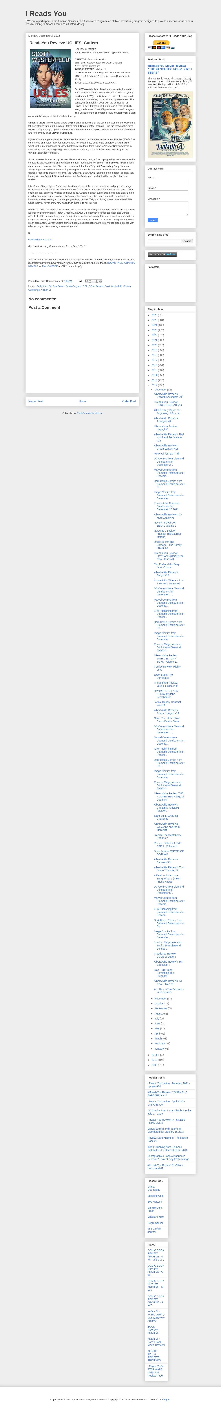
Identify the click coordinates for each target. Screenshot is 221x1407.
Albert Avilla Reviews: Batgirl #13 (166, 574)
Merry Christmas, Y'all (166, 453)
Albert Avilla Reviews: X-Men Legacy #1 (168, 516)
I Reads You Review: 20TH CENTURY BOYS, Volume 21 (166, 658)
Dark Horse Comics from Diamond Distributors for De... (169, 484)
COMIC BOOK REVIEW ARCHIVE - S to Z (156, 1301)
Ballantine (42, 286)
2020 (154, 345)
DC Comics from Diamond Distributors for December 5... (169, 889)
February (160, 1043)
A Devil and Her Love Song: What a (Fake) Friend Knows (167, 878)
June (158, 1023)
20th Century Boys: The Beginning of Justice (167, 412)
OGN (91, 286)
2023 (154, 330)
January (160, 1048)
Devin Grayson (73, 286)
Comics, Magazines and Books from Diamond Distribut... (167, 647)
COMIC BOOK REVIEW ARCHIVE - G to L (156, 1270)
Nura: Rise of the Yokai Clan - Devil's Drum (167, 720)
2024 (154, 324)
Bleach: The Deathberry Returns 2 (167, 837)
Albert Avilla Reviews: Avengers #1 (166, 420)
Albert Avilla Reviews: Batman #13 (166, 861)
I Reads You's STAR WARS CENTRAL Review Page (155, 1371)
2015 (154, 370)
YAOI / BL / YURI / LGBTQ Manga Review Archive (156, 1316)
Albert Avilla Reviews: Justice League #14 (166, 712)
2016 (154, 365)
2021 (154, 340)
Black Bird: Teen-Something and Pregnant (164, 973)
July (157, 1018)
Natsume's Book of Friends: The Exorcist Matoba (167, 533)
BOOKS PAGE (115, 262)
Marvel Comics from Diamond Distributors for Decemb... (169, 472)
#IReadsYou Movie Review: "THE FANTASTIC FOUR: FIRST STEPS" (170, 69)
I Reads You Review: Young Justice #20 (166, 684)
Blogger (166, 1399)
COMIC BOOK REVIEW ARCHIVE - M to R (156, 1285)
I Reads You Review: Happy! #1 (166, 428)
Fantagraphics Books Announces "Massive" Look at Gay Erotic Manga (168, 1158)
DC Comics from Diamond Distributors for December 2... (169, 461)
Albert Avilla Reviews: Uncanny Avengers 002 (168, 395)
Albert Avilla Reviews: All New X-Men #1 (168, 982)
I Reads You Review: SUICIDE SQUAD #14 (168, 404)
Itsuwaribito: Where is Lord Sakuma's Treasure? (169, 582)
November (161, 998)
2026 (154, 315)
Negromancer (155, 1222)
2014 (154, 375)
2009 (154, 1065)
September (161, 1008)
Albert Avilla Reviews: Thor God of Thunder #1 (169, 869)
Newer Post (35, 401)
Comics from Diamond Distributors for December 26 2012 (166, 506)
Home (83, 401)
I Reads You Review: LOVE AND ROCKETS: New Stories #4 (168, 556)
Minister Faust (156, 1216)
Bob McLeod (155, 1201)
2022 (154, 335)
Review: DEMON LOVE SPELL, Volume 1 (167, 845)
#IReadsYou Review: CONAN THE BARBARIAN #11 (167, 1094)
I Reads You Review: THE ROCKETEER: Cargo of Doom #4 (169, 796)
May (157, 1028)
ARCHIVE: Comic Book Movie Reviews (156, 1342)
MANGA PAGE (50, 266)
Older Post (129, 401)
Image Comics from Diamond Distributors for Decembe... (169, 495)
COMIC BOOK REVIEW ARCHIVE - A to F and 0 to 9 (156, 1255)
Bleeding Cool (156, 1195)
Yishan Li (46, 289)
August (159, 1013)
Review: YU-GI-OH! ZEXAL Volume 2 (165, 524)
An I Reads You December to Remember (169, 991)
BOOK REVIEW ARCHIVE (153, 1329)
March (158, 1038)
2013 (154, 380)
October (160, 1003)
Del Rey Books (56, 286)
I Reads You (46, 14)
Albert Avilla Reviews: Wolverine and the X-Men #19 (167, 827)
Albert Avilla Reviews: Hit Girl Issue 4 (168, 963)
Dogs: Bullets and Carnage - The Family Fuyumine (167, 545)
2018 (154, 355)
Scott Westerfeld (113, 286)
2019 (154, 350)
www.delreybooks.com (40, 239)
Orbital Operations (154, 1188)
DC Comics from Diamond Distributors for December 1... (169, 591)
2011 (154, 1054)
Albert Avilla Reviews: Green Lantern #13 (166, 447)
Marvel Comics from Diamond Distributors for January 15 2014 (166, 1130)
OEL (85, 286)
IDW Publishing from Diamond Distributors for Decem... (169, 614)
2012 (154, 385)
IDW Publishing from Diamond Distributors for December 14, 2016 (168, 1149)
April (157, 1033)
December (161, 389)
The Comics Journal (154, 1230)
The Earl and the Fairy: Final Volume (167, 566)
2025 (154, 320)
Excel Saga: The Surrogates (163, 676)
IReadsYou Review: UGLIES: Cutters (165, 955)
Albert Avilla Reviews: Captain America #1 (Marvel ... (166, 807)
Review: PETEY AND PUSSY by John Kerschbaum (166, 694)
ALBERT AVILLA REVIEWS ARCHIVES (154, 1356)
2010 (154, 1059)
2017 (154, 360)
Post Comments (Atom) (89, 413)
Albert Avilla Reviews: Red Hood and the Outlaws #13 (169, 437)
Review (99, 286)
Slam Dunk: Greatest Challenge (166, 817)
